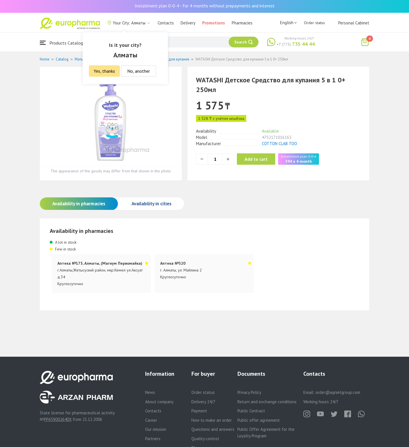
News (150, 392)
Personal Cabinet (353, 23)
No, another (138, 71)
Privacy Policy (249, 392)
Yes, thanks (104, 71)
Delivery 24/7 (203, 401)
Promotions (213, 23)
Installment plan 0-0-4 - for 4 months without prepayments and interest (205, 6)
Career (151, 420)
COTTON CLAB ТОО (279, 143)
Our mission (155, 429)
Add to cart (259, 159)
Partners (152, 438)
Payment (199, 410)
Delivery (188, 23)
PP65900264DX (58, 419)
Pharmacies (242, 23)
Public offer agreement (258, 420)
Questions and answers (212, 429)
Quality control (205, 438)
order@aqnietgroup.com (338, 392)
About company (159, 401)
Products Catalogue (63, 43)
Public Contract (251, 410)
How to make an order (211, 420)
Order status (314, 22)
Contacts (166, 23)
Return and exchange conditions (267, 401)
